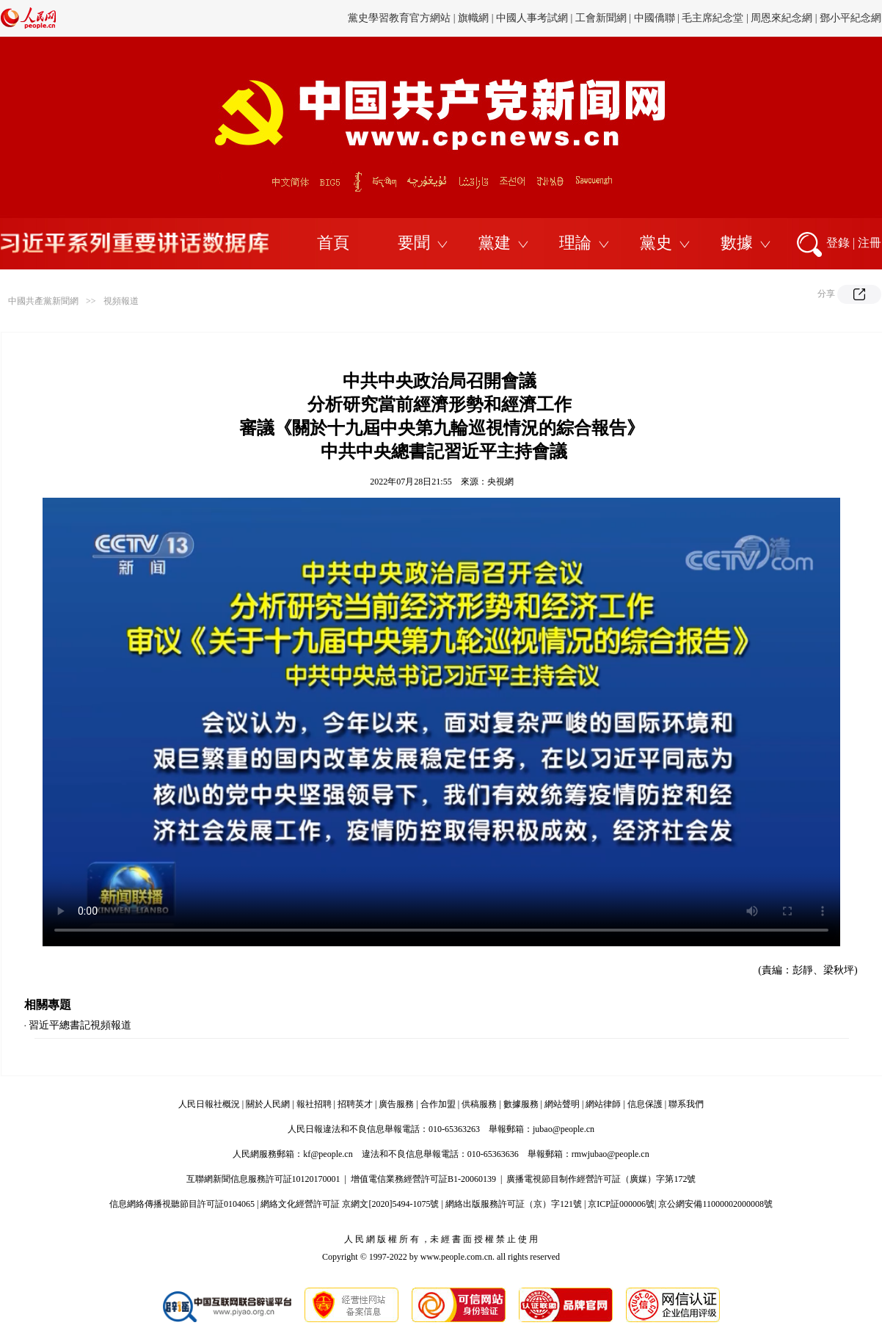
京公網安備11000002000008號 (715, 1204)
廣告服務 (396, 1104)
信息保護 (645, 1104)
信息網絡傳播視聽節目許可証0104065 (182, 1204)
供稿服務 (479, 1104)
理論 (575, 242)
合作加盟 (438, 1104)
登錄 (838, 242)
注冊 (869, 242)
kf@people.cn (327, 1154)
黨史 (656, 242)
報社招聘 (314, 1104)
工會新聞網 (601, 17)
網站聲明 (562, 1104)
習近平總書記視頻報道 (80, 1025)
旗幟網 (473, 17)
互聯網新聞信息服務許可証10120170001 (263, 1179)
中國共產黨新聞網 (43, 301)
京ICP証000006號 (621, 1204)
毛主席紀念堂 (712, 17)
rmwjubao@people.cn (610, 1154)
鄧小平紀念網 (850, 17)
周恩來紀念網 (781, 17)
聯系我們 (686, 1104)
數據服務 (521, 1104)
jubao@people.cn (563, 1129)
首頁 (333, 242)
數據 (737, 242)
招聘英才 (355, 1104)
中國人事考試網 (532, 17)
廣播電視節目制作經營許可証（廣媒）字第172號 (601, 1179)
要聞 (414, 242)
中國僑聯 (654, 17)
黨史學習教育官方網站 (400, 17)
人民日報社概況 (209, 1104)
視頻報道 (121, 301)
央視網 (500, 481)
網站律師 (603, 1104)
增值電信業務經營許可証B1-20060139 (423, 1179)
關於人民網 (268, 1104)
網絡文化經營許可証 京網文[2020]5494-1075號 (349, 1204)
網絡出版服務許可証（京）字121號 (513, 1204)
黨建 (494, 242)
